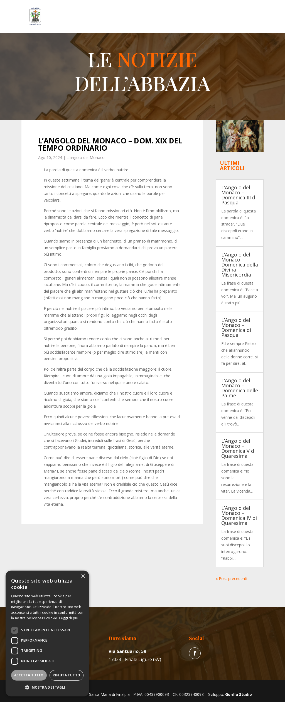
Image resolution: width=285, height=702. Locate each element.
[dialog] (47, 633)
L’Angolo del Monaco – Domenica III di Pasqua (239, 195)
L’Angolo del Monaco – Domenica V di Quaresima (238, 448)
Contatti (82, 23)
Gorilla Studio (238, 694)
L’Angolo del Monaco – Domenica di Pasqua (236, 327)
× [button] (83, 576)
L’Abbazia (69, 10)
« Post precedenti (231, 578)
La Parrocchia (139, 10)
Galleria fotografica (52, 23)
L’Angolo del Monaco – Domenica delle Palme (239, 388)
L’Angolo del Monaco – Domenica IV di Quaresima (239, 515)
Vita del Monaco (103, 10)
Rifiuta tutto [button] (66, 675)
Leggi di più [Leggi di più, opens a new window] (68, 618)
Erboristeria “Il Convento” (177, 10)
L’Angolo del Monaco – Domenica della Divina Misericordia (239, 264)
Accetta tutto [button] (29, 675)
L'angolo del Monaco (86, 157)
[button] (47, 687)
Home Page (46, 10)
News (208, 10)
